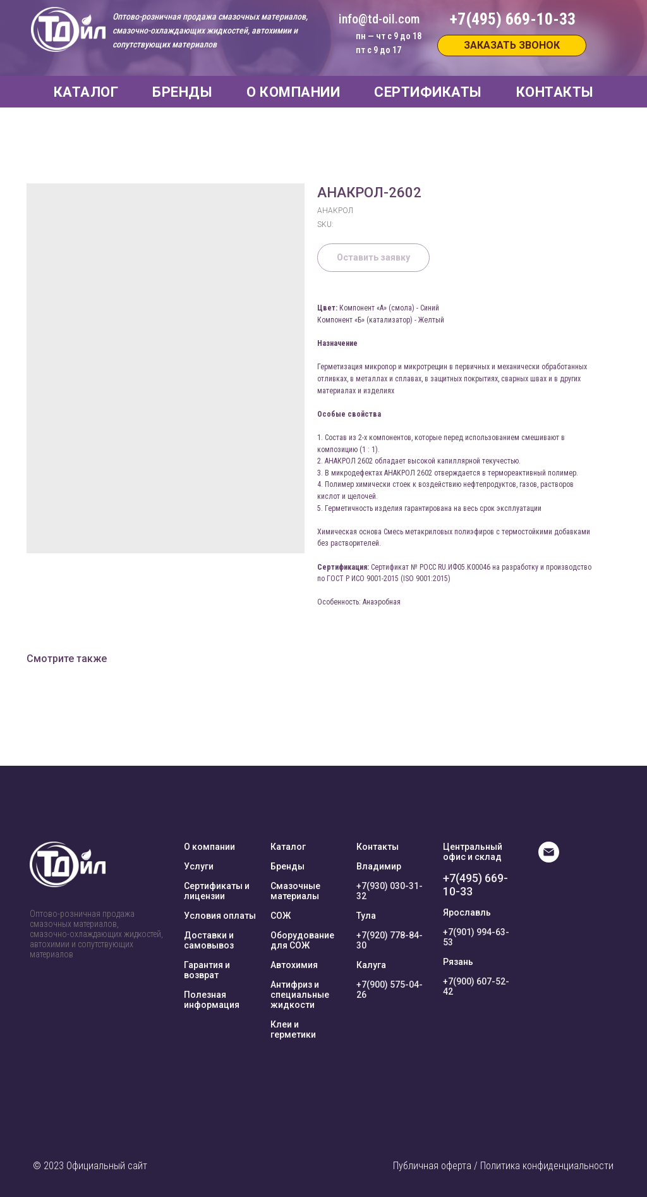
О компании (209, 847)
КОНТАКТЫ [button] (555, 92)
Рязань (458, 962)
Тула (366, 916)
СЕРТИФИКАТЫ (428, 92)
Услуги (199, 866)
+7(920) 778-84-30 (389, 940)
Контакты (377, 847)
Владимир (378, 866)
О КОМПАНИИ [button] (293, 92)
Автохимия (294, 965)
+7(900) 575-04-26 (389, 989)
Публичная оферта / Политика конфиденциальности (503, 1166)
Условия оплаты (220, 916)
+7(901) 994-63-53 (476, 937)
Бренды (287, 866)
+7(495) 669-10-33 (475, 884)
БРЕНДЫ (182, 92)
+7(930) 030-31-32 (389, 891)
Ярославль (467, 912)
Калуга (371, 965)
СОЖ (280, 916)
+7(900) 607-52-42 (476, 986)
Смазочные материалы (295, 891)
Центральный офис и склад (472, 852)
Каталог (288, 847)
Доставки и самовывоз (209, 940)
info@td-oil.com (379, 19)
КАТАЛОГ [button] (86, 92)
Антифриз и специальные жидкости (299, 994)
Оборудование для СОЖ (302, 940)
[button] (511, 45)
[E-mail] (548, 859)
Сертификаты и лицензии (217, 891)
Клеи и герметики (293, 1029)
